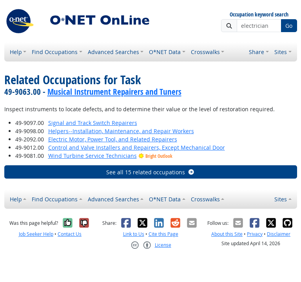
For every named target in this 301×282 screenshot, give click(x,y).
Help (16, 52)
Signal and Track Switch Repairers (92, 123)
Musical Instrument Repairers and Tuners (114, 91)
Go (288, 25)
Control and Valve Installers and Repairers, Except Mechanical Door (136, 147)
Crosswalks (205, 52)
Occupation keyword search (259, 14)
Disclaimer (278, 234)
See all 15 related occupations (150, 172)
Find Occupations (55, 52)
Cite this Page (163, 234)
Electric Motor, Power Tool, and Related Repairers (112, 139)
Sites (280, 52)
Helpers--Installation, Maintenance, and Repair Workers (121, 131)
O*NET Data (165, 52)
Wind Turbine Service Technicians (92, 155)
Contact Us (70, 234)
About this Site (227, 234)
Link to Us (133, 234)
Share (256, 52)
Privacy (255, 234)
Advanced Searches (113, 52)
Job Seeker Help (36, 234)
